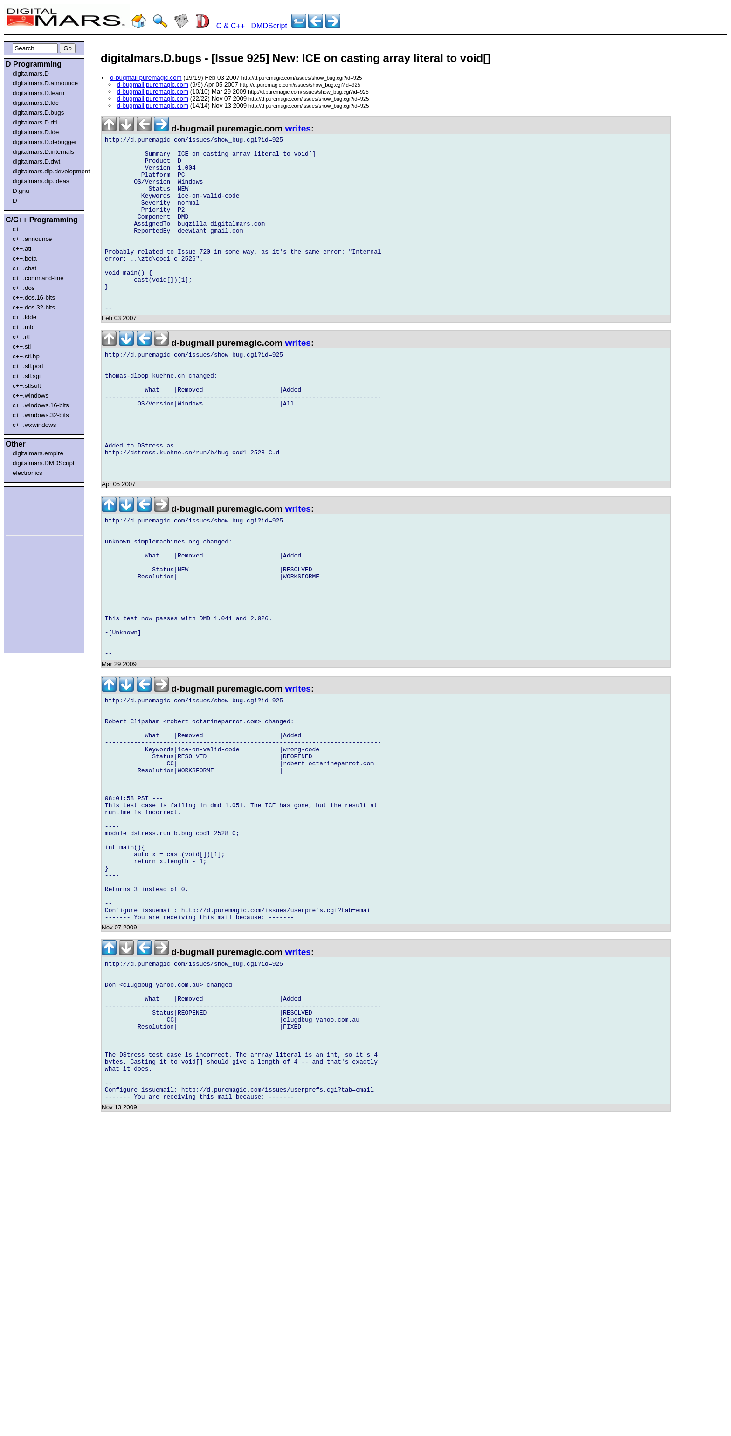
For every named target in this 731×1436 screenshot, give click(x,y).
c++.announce (32, 238)
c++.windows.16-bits (41, 405)
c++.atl (22, 248)
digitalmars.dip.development (46, 171)
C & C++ (230, 26)
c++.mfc (23, 326)
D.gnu (21, 190)
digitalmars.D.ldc (36, 102)
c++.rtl (21, 336)
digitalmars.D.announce (45, 83)
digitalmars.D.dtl (35, 122)
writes (298, 128)
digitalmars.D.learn (38, 92)
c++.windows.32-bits (41, 415)
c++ (18, 229)
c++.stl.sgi (27, 375)
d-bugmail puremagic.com (145, 77)
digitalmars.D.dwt (36, 161)
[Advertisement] (34, 509)
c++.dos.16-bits (34, 297)
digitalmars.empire (38, 453)
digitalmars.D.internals (43, 151)
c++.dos (23, 287)
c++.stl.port (28, 366)
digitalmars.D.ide (36, 132)
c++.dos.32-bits (34, 307)
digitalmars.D (31, 73)
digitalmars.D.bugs (38, 112)
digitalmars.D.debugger (45, 141)
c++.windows (30, 395)
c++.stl (22, 346)
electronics (27, 472)
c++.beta (25, 258)
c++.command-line (38, 278)
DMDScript (269, 26)
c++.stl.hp (26, 356)
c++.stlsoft (27, 385)
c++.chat (24, 268)
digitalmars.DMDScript (44, 463)
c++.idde (24, 317)
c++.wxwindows (34, 424)
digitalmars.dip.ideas (41, 181)
